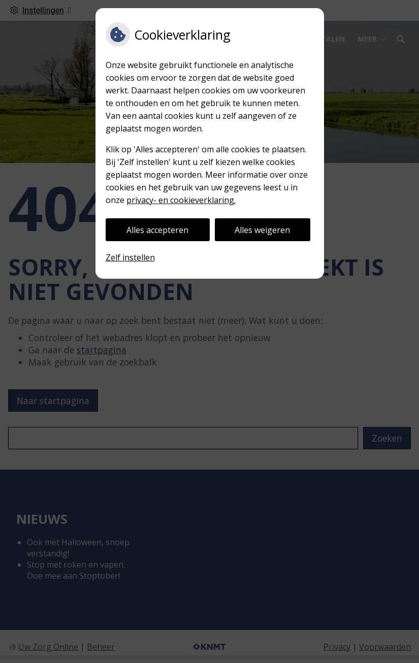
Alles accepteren (157, 230)
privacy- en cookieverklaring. (181, 200)
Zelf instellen (130, 257)
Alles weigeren (262, 230)
